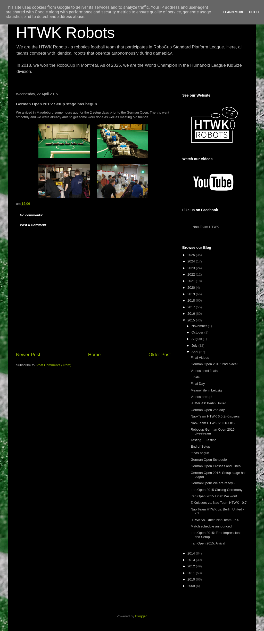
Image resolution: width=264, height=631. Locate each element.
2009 (191, 586)
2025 (191, 255)
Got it (254, 12)
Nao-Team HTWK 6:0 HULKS (213, 423)
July (195, 345)
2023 (191, 268)
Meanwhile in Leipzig (206, 390)
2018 (191, 300)
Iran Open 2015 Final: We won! (214, 496)
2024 (191, 261)
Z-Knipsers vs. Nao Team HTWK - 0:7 (218, 503)
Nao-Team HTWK (206, 227)
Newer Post (28, 354)
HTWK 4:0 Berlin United (208, 403)
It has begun (200, 453)
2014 (191, 553)
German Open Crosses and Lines (216, 466)
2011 (191, 573)
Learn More (233, 12)
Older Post (159, 354)
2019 (191, 294)
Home (94, 354)
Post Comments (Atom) (54, 365)
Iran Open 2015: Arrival (208, 543)
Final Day (198, 384)
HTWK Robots (65, 32)
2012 (191, 566)
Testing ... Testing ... (205, 440)
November (200, 326)
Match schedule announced (211, 526)
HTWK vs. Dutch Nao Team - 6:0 (215, 520)
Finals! (195, 377)
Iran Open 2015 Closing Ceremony (216, 490)
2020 (191, 287)
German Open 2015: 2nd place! (214, 364)
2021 (191, 281)
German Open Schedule (209, 460)
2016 (191, 314)
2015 (191, 320)
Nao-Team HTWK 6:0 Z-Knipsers (215, 416)
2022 (191, 274)
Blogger (140, 616)
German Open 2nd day (208, 410)
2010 (191, 579)
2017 (191, 307)
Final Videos (200, 358)
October (198, 332)
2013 (191, 560)
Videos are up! (201, 397)
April (195, 352)
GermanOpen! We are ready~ (213, 483)
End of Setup (200, 446)
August (197, 339)
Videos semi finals (204, 371)
